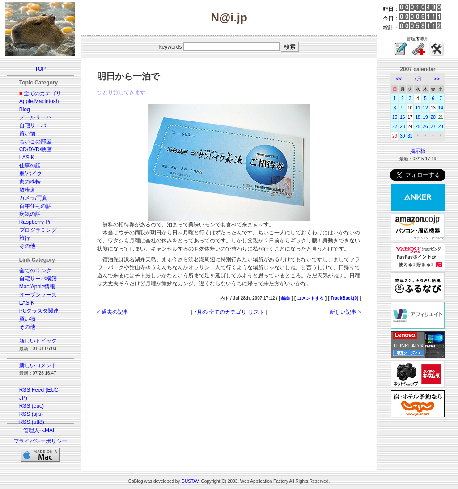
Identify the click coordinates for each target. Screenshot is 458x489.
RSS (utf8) (31, 422)
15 (394, 117)
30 (402, 136)
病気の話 (30, 214)
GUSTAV (190, 481)
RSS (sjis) (31, 414)
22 (394, 126)
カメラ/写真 (33, 198)
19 (425, 117)
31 (409, 136)
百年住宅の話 (35, 206)
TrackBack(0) (344, 298)
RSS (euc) (31, 406)
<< (398, 79)
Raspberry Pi (34, 222)
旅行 (24, 238)
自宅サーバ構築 (38, 279)
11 (417, 107)
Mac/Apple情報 (37, 287)
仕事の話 (30, 166)
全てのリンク (35, 270)
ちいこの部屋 (35, 141)
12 (425, 107)
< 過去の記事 (112, 312)
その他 (27, 246)
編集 (285, 298)
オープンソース (38, 295)
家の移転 (30, 182)
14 (440, 107)
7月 (418, 79)
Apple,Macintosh (39, 101)
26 (425, 126)
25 (417, 126)
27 (433, 126)
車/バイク (30, 174)
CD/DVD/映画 (35, 149)
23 (402, 126)
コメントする (310, 298)
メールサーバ (35, 117)
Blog (24, 109)
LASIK (26, 158)
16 (402, 117)
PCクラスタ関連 (39, 311)
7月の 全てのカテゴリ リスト (229, 312)
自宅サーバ (32, 125)
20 (433, 117)
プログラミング (38, 230)
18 (417, 117)
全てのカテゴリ (42, 93)
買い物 (27, 133)
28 (440, 126)
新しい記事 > (345, 312)
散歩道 (27, 190)
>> (437, 79)
